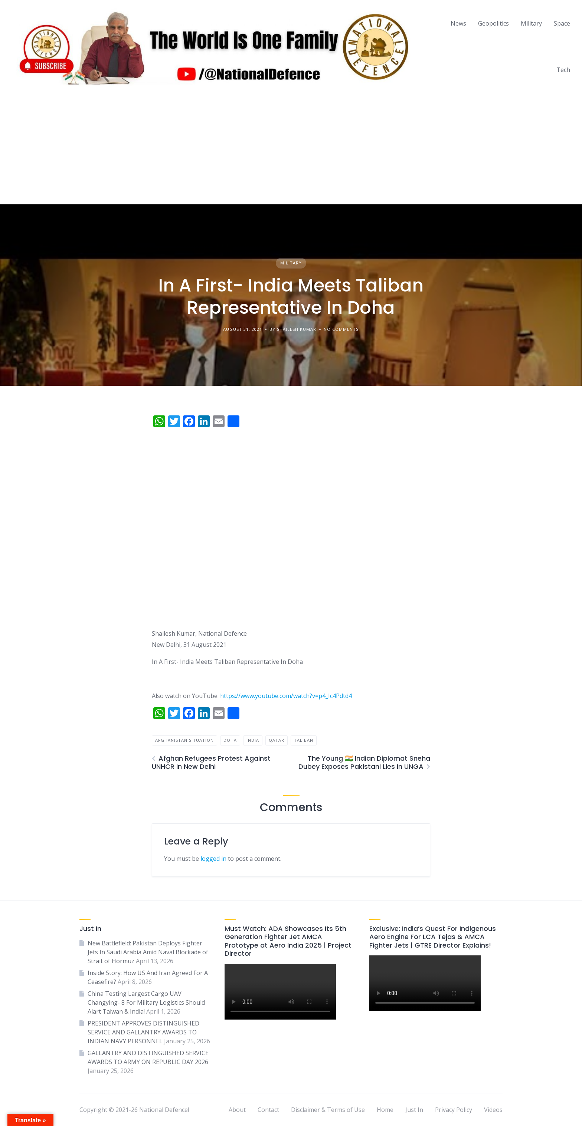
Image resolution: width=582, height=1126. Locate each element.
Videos (493, 1110)
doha (230, 740)
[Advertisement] (291, 149)
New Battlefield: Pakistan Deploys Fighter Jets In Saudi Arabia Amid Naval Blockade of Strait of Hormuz (148, 952)
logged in (213, 859)
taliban (303, 740)
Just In (414, 1110)
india (252, 740)
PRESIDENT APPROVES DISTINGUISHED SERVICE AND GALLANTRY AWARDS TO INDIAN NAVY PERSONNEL (143, 1032)
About (237, 1110)
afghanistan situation (184, 740)
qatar (276, 740)
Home (385, 1110)
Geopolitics (493, 23)
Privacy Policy (453, 1110)
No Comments (341, 329)
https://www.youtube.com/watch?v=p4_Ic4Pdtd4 (286, 696)
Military (531, 23)
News (458, 23)
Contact (268, 1110)
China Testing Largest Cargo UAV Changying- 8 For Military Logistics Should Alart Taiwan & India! (146, 1002)
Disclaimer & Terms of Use (328, 1110)
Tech (563, 70)
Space (562, 23)
